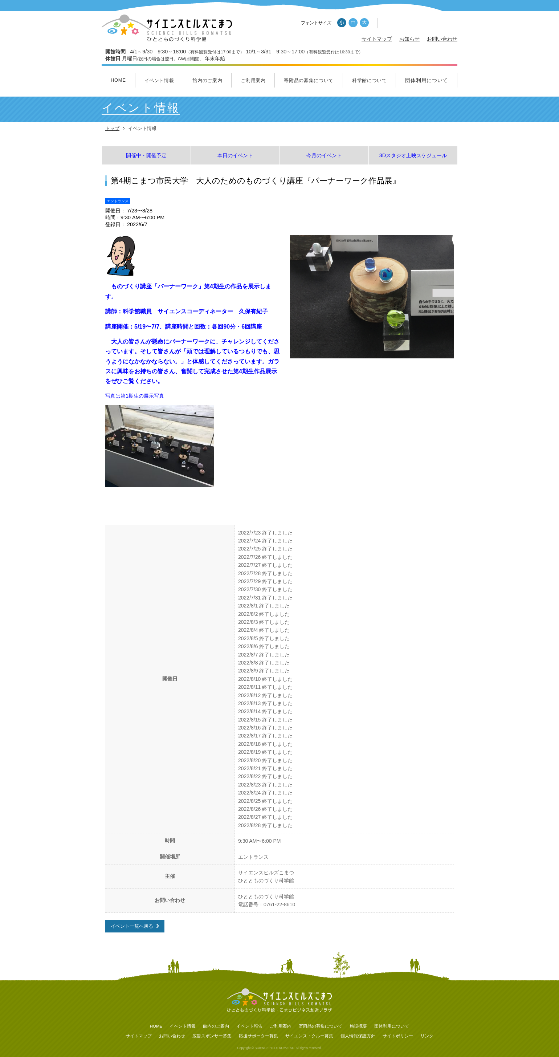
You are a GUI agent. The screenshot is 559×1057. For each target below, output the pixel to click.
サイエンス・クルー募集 (309, 1036)
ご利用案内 (253, 80)
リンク (426, 1036)
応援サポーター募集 (258, 1036)
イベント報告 (249, 1026)
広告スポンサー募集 (212, 1036)
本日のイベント (235, 155)
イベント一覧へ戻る (132, 925)
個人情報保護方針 (357, 1036)
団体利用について (426, 80)
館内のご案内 (207, 80)
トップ (112, 128)
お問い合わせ (442, 39)
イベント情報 (159, 80)
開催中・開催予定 (146, 155)
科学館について (369, 80)
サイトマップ (377, 39)
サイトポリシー (398, 1036)
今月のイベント (324, 155)
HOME (118, 80)
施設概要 (358, 1026)
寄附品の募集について (309, 80)
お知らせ (409, 39)
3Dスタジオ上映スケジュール (413, 155)
